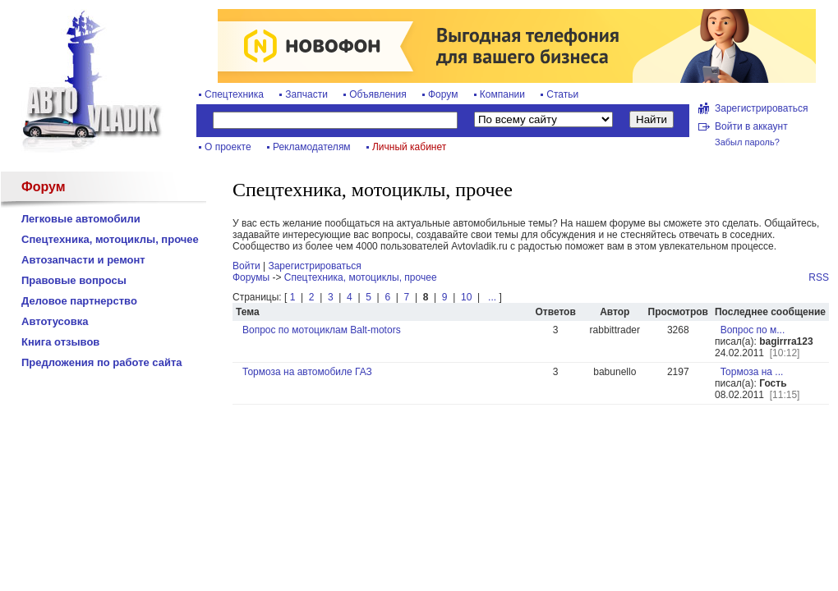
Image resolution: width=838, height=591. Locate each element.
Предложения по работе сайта (101, 362)
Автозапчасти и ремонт (83, 260)
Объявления (377, 94)
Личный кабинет (409, 147)
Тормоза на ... (752, 372)
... (491, 297)
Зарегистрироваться (761, 108)
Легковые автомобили (80, 219)
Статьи (562, 94)
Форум (443, 94)
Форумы (251, 277)
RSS (818, 277)
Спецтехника (234, 94)
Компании (502, 94)
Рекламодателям (312, 147)
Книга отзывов (60, 342)
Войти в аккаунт (751, 126)
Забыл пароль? (747, 142)
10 (466, 297)
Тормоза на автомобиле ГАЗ (307, 372)
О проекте (228, 147)
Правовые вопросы (74, 280)
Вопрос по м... (753, 330)
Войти (246, 266)
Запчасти (306, 94)
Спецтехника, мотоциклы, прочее (110, 239)
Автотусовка (55, 321)
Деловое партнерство (79, 301)
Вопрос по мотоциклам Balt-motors (321, 330)
